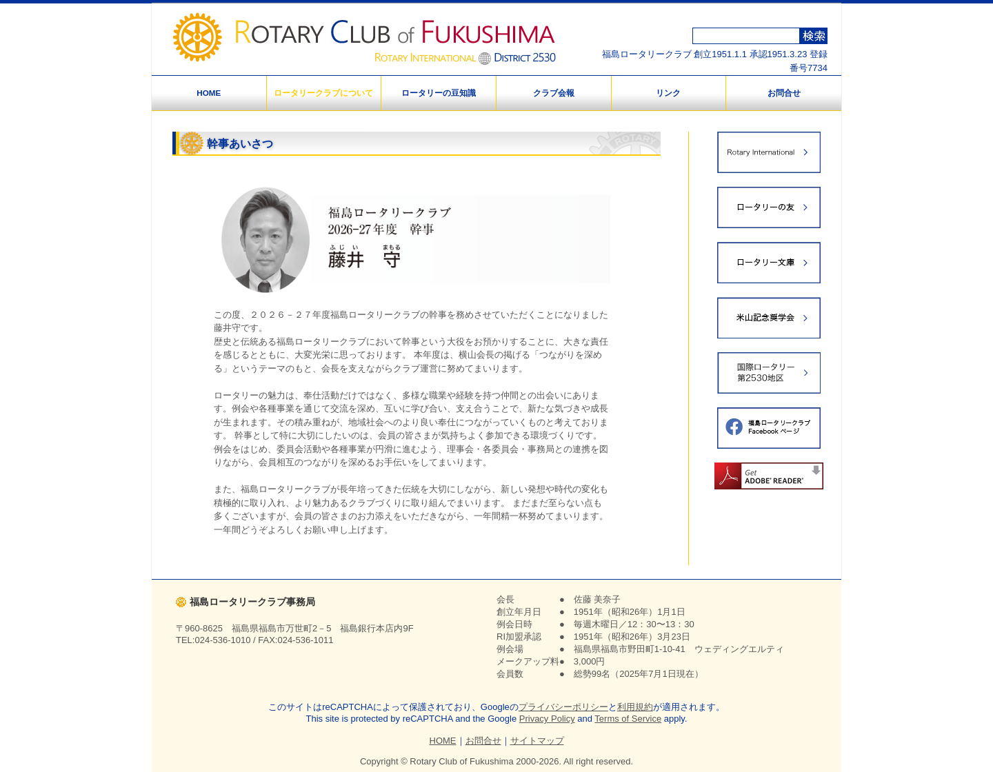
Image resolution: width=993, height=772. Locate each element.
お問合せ (784, 92)
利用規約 (635, 707)
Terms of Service (627, 718)
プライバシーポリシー (563, 707)
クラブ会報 (553, 92)
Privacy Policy (547, 718)
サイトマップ (537, 740)
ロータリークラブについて (323, 92)
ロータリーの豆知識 (438, 92)
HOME (209, 92)
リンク (668, 92)
